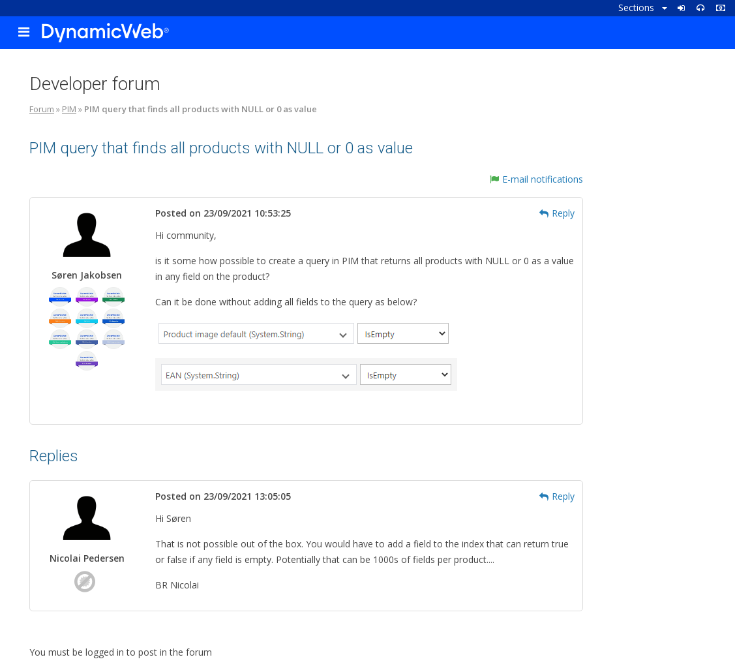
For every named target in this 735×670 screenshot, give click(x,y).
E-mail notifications (536, 179)
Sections (642, 7)
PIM (69, 109)
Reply (557, 213)
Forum (41, 109)
